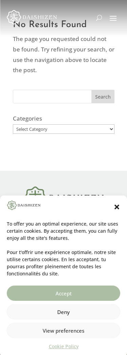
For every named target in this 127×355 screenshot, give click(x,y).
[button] (116, 210)
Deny (63, 315)
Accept (64, 296)
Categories (27, 118)
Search (103, 96)
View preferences (63, 333)
